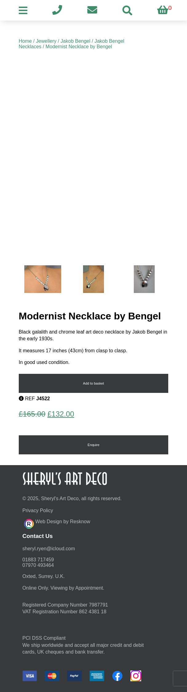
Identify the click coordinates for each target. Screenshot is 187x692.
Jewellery (46, 41)
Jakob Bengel (75, 41)
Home (25, 41)
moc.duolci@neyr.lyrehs (48, 548)
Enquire (94, 445)
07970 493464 (38, 565)
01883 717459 (38, 559)
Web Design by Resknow (57, 523)
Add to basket (93, 383)
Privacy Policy (37, 510)
